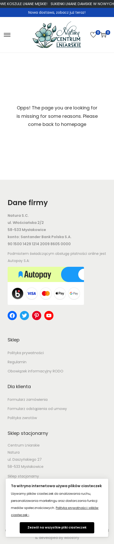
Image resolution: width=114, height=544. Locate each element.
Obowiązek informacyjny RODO (35, 371)
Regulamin (17, 362)
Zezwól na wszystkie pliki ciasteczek (57, 527)
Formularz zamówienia (28, 399)
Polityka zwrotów (22, 417)
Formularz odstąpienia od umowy (37, 408)
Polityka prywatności (26, 352)
